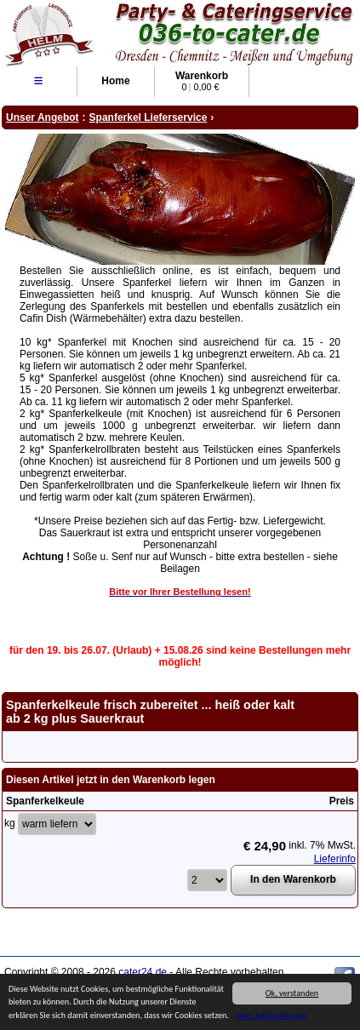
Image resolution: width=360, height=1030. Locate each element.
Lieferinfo (335, 859)
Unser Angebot (42, 117)
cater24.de (142, 972)
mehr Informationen (270, 1015)
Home (115, 81)
